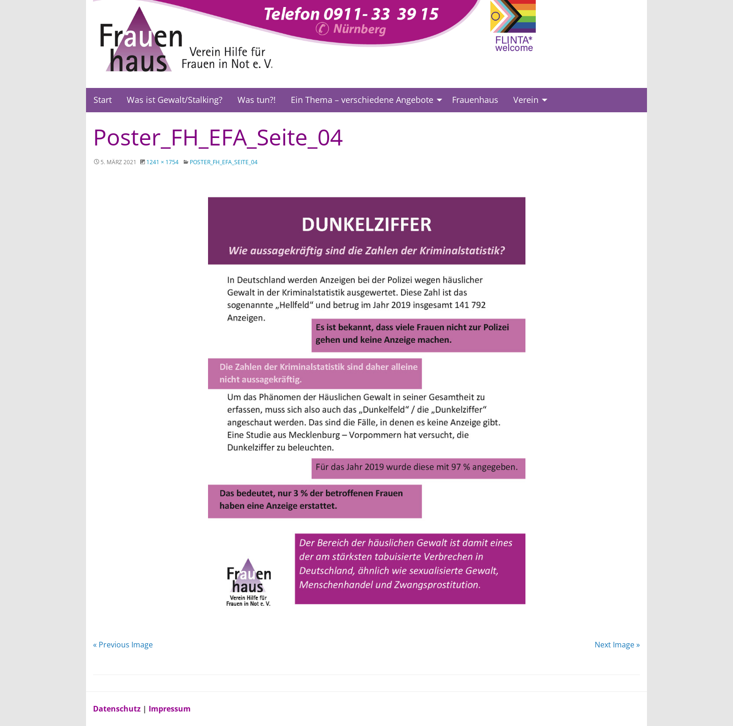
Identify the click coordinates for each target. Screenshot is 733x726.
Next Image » (617, 644)
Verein (526, 99)
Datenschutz (118, 709)
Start (102, 99)
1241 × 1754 (162, 162)
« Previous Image (123, 644)
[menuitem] (102, 100)
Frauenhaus (475, 99)
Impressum (170, 709)
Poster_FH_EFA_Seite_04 (224, 162)
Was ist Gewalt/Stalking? (175, 99)
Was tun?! (256, 99)
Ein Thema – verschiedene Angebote (362, 99)
